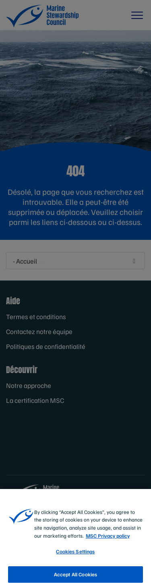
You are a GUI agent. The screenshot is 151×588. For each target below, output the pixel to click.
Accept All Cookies (75, 579)
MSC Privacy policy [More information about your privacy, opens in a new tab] (108, 539)
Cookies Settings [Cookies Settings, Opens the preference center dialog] (75, 556)
